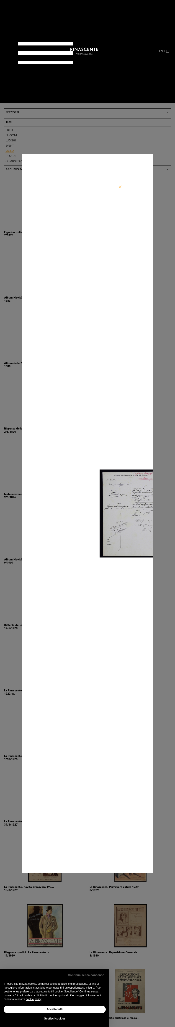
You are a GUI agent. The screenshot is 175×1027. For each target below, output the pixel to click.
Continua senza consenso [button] (86, 975)
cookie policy (33, 999)
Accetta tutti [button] (54, 1009)
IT (167, 51)
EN (161, 51)
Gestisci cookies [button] (55, 1018)
